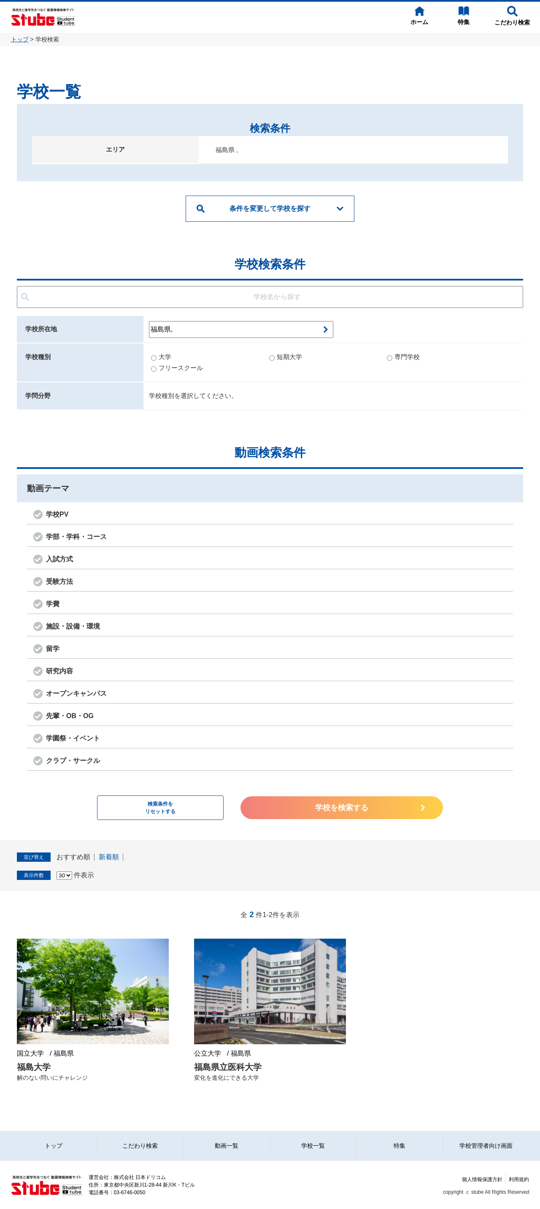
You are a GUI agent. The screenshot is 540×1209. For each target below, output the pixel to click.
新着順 (109, 856)
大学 (161, 356)
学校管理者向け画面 (486, 1145)
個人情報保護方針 (482, 1179)
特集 (399, 1145)
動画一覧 (226, 1145)
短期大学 (285, 356)
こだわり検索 (140, 1145)
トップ (20, 39)
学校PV (57, 514)
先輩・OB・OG (70, 715)
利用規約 (519, 1179)
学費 (52, 603)
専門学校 (403, 356)
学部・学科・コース (76, 536)
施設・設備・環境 (73, 626)
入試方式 (59, 559)
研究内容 (59, 671)
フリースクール (177, 367)
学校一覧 (313, 1145)
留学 (52, 648)
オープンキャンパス (76, 693)
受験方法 (59, 581)
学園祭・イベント (73, 738)
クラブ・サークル (73, 760)
